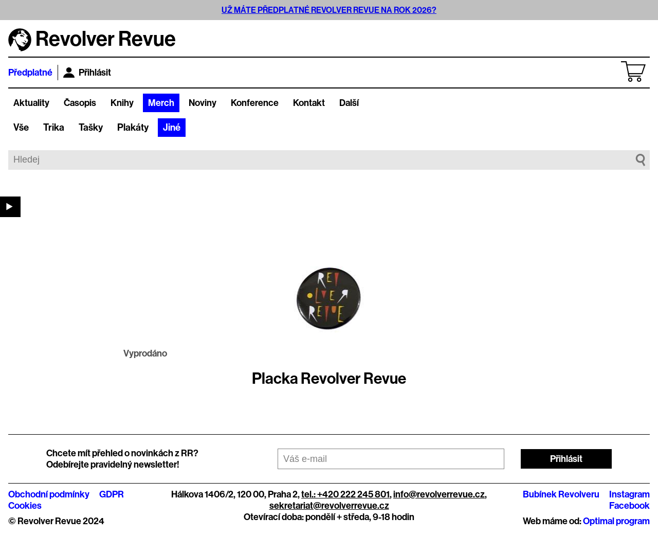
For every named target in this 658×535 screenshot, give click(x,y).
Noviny (202, 103)
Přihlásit (87, 72)
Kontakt (309, 103)
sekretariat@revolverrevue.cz (329, 505)
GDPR (111, 494)
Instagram (629, 494)
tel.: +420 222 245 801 (345, 494)
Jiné (171, 127)
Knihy (122, 103)
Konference (255, 103)
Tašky (91, 127)
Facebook (629, 505)
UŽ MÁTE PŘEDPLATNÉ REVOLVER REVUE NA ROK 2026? (329, 10)
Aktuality (31, 103)
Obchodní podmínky (48, 494)
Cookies (25, 505)
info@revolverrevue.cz (439, 494)
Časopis (80, 103)
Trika (53, 127)
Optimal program (616, 521)
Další (349, 103)
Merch (161, 103)
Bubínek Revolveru (561, 494)
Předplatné (30, 72)
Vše (21, 127)
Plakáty (133, 127)
